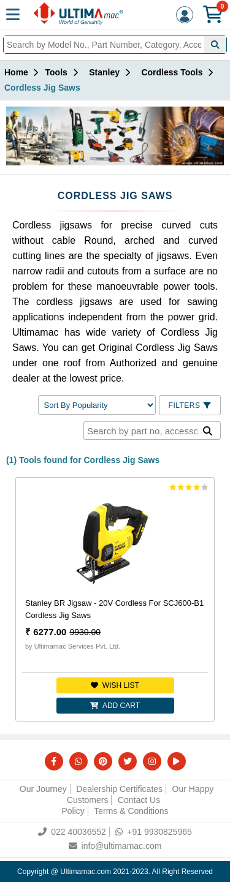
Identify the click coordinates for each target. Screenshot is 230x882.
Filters (190, 405)
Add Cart (115, 705)
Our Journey (43, 789)
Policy (72, 811)
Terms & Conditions (131, 811)
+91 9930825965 (153, 832)
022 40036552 (72, 832)
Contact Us (139, 800)
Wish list (115, 685)
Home (16, 72)
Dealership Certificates (119, 789)
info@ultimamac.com (115, 846)
